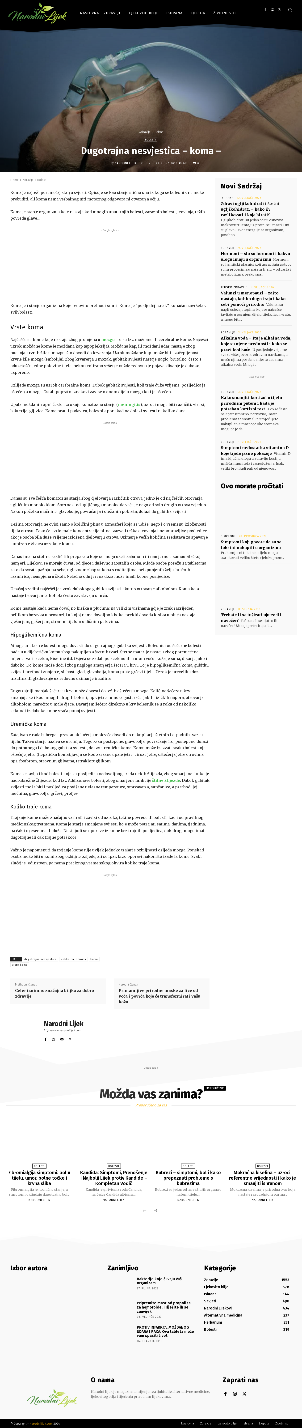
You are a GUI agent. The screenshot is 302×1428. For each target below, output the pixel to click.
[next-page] (155, 1210)
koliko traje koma (73, 959)
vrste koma (20, 964)
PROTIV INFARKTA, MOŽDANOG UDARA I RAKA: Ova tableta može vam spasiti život (165, 1330)
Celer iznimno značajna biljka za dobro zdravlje (54, 993)
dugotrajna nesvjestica (40, 959)
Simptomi (228, 536)
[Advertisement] (110, 266)
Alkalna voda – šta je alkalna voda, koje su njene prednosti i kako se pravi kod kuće (256, 344)
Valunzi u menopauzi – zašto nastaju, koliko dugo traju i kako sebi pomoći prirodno (253, 299)
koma (94, 959)
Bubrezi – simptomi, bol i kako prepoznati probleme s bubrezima (188, 1178)
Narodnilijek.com (41, 1423)
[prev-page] (144, 1210)
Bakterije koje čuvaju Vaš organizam (159, 1280)
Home (14, 180)
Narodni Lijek (125, 163)
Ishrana (227, 197)
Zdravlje (144, 132)
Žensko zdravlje (234, 287)
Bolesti (159, 132)
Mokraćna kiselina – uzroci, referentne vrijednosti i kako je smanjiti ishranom (262, 1178)
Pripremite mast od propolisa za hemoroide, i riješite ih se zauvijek (164, 1306)
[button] (290, 9)
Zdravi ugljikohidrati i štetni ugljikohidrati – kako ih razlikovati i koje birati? (250, 209)
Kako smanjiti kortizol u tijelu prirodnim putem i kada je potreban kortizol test (251, 403)
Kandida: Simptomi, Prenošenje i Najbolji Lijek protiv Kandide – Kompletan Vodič (113, 1178)
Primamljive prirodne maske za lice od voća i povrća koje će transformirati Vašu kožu (159, 996)
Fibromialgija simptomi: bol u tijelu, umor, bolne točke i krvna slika (39, 1178)
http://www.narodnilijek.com (62, 1030)
